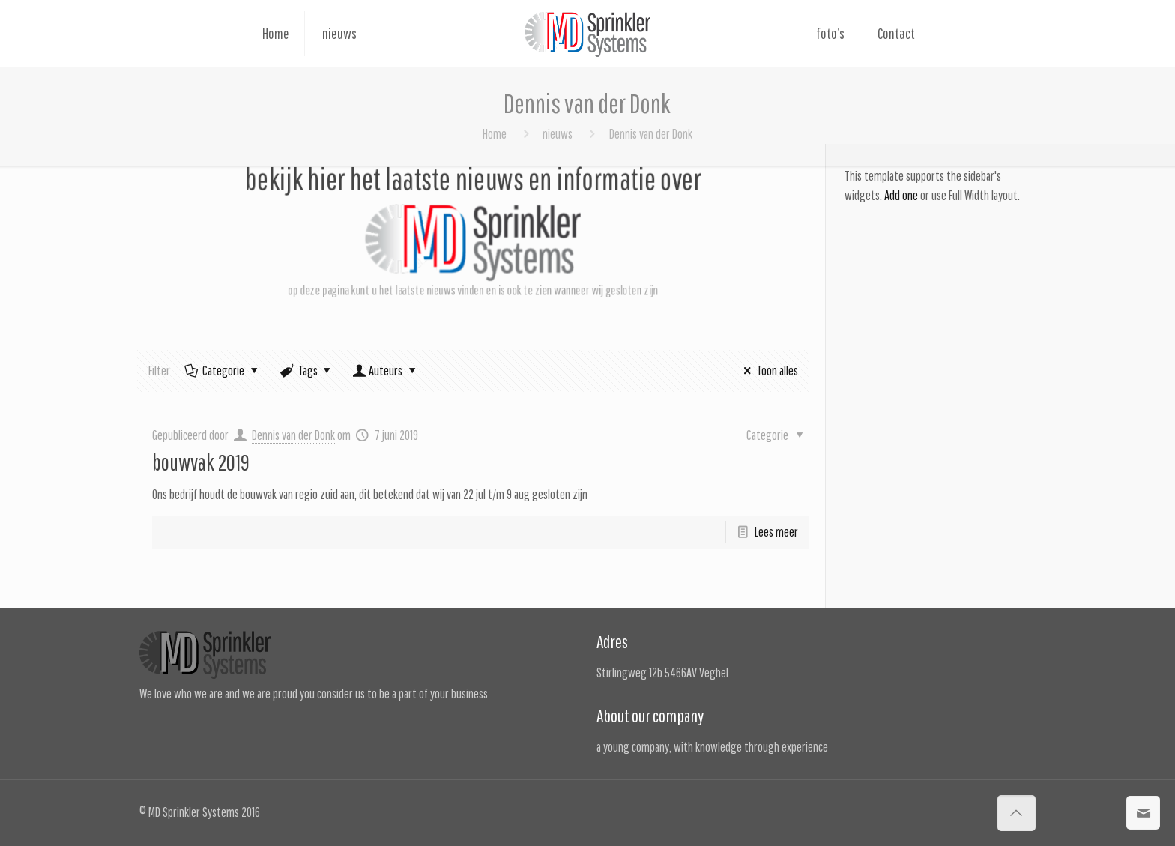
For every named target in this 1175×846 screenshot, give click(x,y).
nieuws (558, 134)
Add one (901, 195)
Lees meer (776, 532)
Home (495, 134)
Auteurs (385, 370)
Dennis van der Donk (293, 435)
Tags (306, 370)
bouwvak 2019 (201, 462)
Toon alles (768, 370)
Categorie (222, 370)
